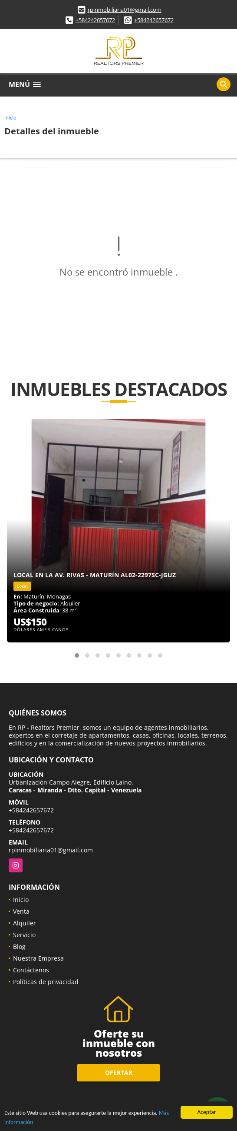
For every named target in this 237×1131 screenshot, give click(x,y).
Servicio (24, 935)
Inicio (10, 117)
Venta (21, 911)
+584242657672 (95, 20)
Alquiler (24, 923)
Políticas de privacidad (46, 982)
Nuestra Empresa (38, 958)
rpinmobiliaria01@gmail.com (124, 9)
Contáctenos (31, 970)
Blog (19, 946)
